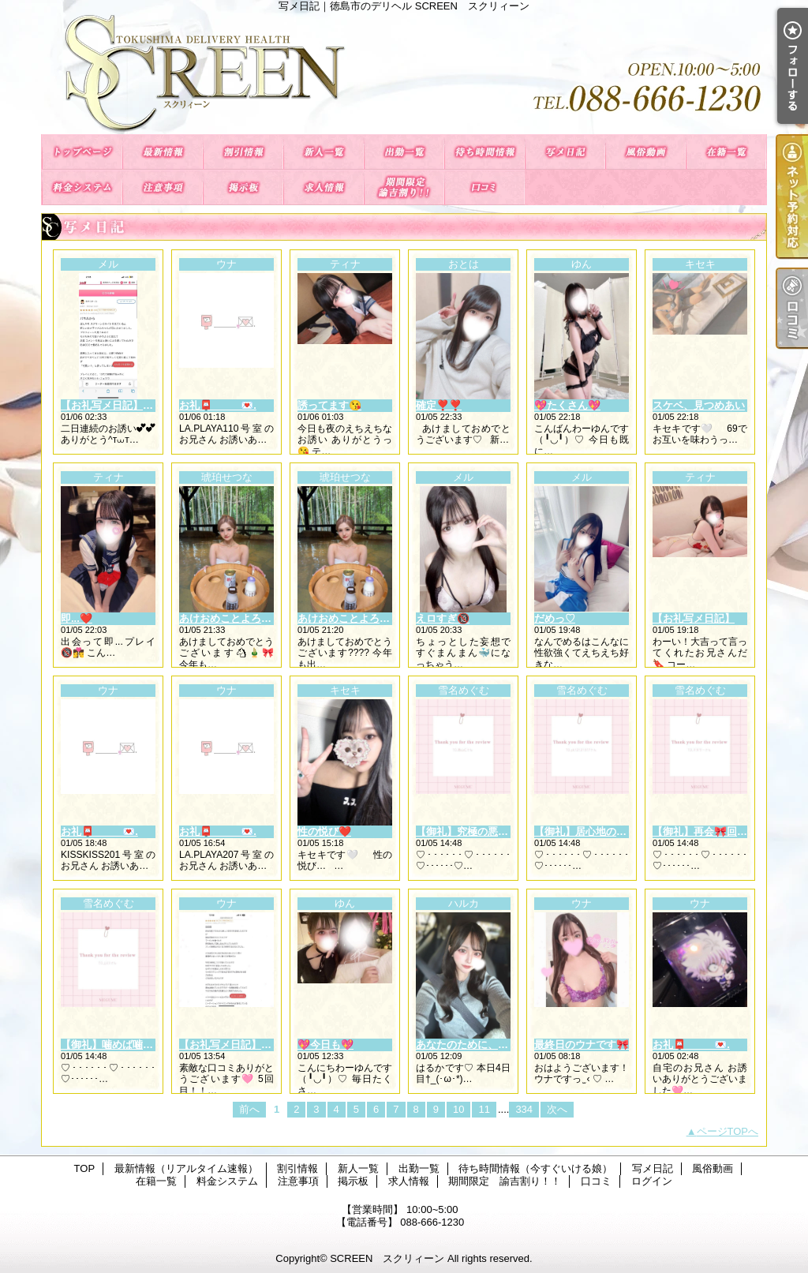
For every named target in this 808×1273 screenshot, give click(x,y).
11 (483, 1109)
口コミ (484, 187)
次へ (557, 1109)
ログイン (651, 1181)
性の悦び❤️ (324, 831)
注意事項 (162, 187)
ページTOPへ (728, 1131)
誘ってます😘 (329, 405)
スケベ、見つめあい (699, 405)
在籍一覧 (726, 152)
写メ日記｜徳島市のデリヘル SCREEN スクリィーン (404, 73)
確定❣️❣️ (439, 405)
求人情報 (323, 187)
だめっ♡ (554, 618)
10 (458, 1109)
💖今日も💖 (325, 1044)
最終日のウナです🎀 (581, 1044)
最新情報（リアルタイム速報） (162, 152)
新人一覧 (323, 152)
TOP (82, 152)
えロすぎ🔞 (442, 618)
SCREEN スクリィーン (387, 1258)
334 (524, 1109)
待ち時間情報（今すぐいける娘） (484, 152)
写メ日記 (565, 152)
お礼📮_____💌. (217, 405)
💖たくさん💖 (567, 405)
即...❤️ (76, 618)
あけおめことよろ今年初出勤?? (370, 618)
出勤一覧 (404, 152)
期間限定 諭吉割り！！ (404, 187)
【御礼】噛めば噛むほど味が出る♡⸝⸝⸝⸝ (154, 1044)
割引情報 (243, 152)
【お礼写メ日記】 (694, 618)
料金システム (82, 187)
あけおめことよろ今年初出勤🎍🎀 (258, 618)
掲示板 (243, 187)
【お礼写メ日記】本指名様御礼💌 (139, 405)
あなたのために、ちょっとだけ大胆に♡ (508, 1044)
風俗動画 (645, 152)
